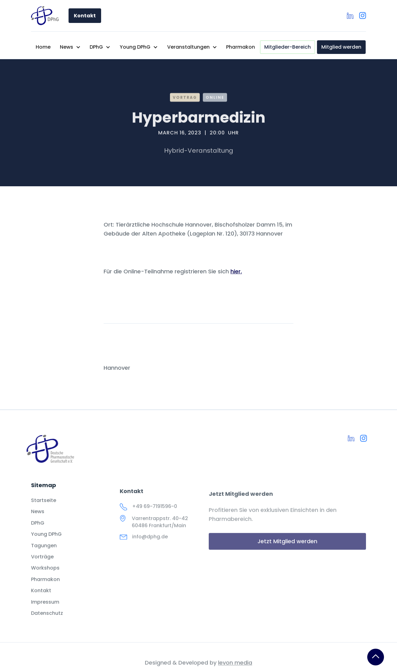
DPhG (37, 531)
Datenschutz (47, 622)
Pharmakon (240, 47)
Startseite (43, 509)
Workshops (45, 576)
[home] (45, 15)
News (37, 520)
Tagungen (44, 554)
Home (43, 47)
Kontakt (85, 15)
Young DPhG (46, 543)
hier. (236, 271)
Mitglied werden (341, 47)
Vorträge (42, 565)
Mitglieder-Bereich (287, 47)
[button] (70, 47)
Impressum (45, 610)
